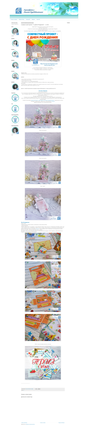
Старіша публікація (61, 422)
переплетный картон (34, 100)
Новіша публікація (24, 422)
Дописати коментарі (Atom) (30, 424)
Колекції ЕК (28, 19)
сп (23, 390)
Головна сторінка (14, 19)
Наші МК (38, 19)
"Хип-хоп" (37, 228)
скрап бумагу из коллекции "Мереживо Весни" (46, 100)
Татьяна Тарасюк (43, 90)
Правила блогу (21, 19)
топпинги (53, 101)
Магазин (33, 19)
